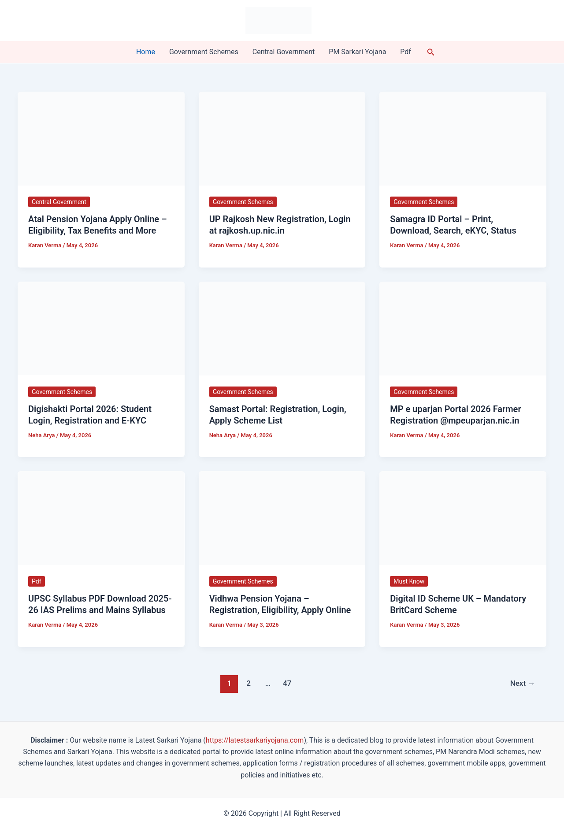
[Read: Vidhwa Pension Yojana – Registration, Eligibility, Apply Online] (282, 517)
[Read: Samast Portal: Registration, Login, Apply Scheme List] (282, 327)
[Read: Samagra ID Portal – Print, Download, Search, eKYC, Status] (462, 138)
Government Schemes (203, 52)
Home (145, 52)
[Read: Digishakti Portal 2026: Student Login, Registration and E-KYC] (101, 327)
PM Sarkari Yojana (357, 52)
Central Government (283, 52)
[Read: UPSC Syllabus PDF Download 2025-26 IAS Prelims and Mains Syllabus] (101, 517)
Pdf (405, 52)
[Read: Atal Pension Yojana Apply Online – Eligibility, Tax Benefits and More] (101, 138)
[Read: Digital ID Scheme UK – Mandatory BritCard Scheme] (462, 517)
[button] (431, 52)
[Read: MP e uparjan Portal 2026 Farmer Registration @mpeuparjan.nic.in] (462, 327)
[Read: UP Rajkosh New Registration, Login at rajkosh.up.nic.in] (282, 138)
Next (522, 683)
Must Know (408, 581)
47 (287, 683)
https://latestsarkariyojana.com (255, 740)
